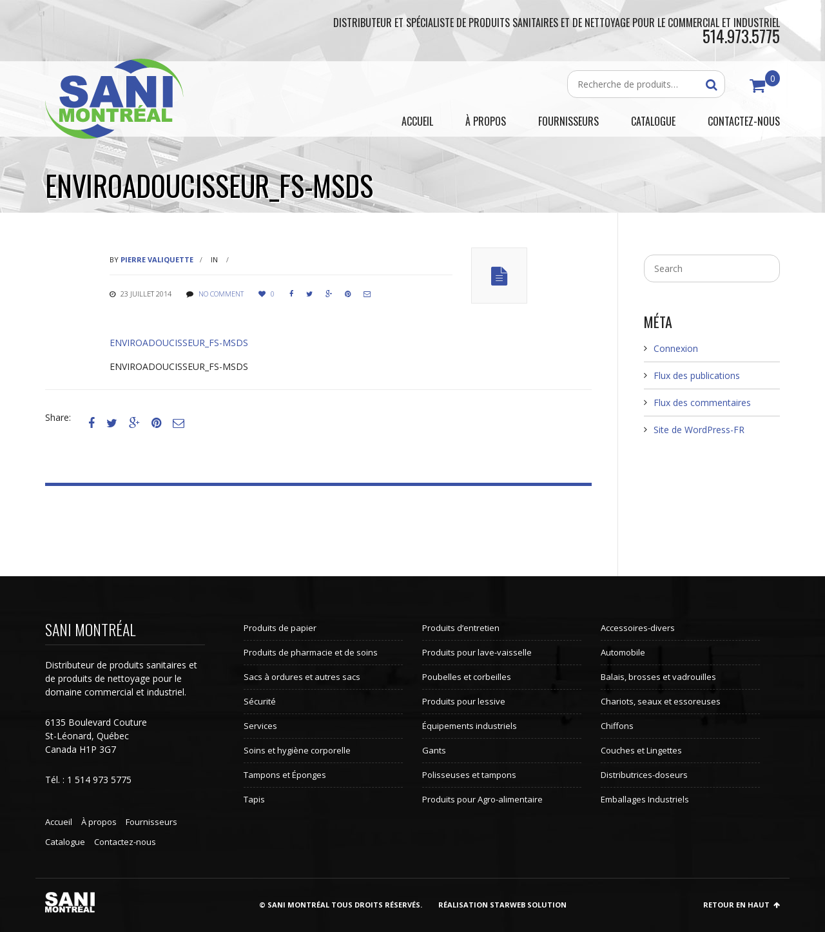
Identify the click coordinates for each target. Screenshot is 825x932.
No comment (221, 293)
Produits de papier (280, 628)
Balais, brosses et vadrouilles (658, 677)
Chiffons (617, 726)
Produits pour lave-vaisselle (477, 652)
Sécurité (260, 701)
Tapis (254, 799)
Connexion (676, 348)
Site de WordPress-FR (699, 429)
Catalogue (65, 842)
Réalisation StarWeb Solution (502, 904)
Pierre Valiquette (157, 259)
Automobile (623, 652)
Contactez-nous (125, 842)
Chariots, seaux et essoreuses (661, 701)
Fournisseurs (151, 822)
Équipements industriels (469, 726)
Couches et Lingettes (641, 750)
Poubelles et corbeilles (466, 677)
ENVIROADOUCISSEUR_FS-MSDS (179, 342)
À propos (99, 822)
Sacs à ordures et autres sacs (302, 677)
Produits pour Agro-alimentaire (482, 799)
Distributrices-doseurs (644, 775)
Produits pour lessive (463, 701)
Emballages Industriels (645, 799)
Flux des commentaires (702, 402)
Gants (434, 750)
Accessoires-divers (638, 628)
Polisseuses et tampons (469, 775)
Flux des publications (697, 375)
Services (260, 726)
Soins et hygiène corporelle (297, 750)
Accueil (58, 822)
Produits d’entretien (461, 628)
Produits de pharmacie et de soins (311, 652)
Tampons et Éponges (285, 775)
